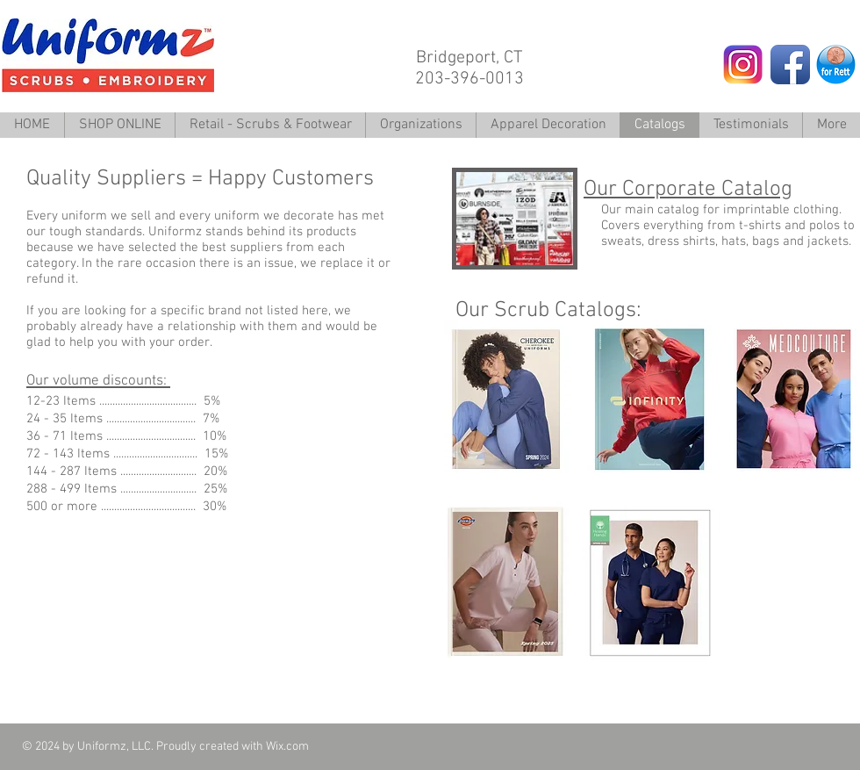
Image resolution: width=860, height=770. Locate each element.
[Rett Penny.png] (836, 64)
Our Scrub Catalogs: (548, 311)
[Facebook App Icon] (790, 64)
